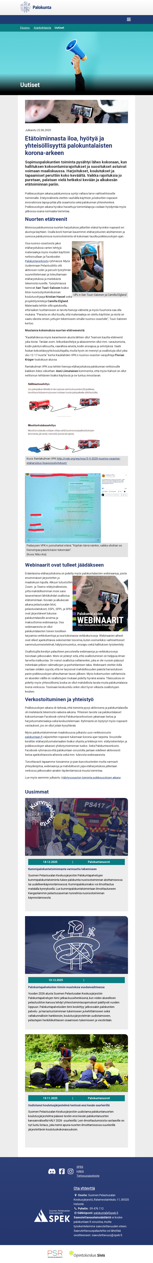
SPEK (79, 1167)
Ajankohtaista (42, 27)
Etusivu (25, 27)
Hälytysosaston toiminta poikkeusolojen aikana (91, 777)
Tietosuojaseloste (87, 1175)
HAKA (80, 1171)
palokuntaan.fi (33, 737)
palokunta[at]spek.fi (106, 1213)
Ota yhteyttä (84, 1188)
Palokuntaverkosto (36, 261)
